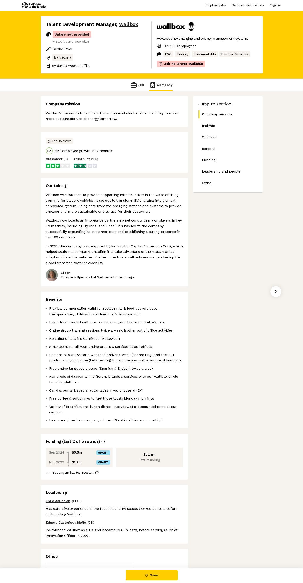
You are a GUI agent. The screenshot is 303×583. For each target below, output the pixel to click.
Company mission (215, 114)
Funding (209, 160)
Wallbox (128, 24)
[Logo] (34, 5)
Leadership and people (221, 171)
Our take (209, 137)
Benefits (208, 149)
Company (161, 84)
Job (137, 84)
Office (207, 183)
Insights (208, 126)
